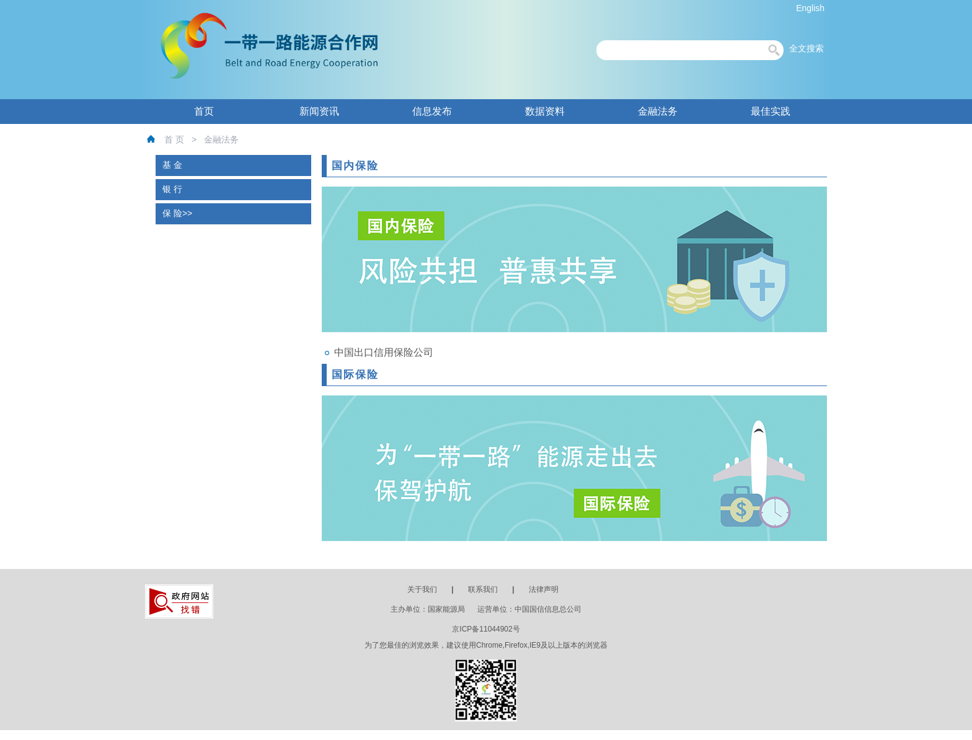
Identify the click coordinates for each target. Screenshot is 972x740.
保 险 (172, 213)
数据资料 (545, 111)
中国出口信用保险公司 (383, 352)
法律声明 (544, 589)
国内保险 (355, 166)
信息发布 (432, 111)
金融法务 (658, 111)
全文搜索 (806, 48)
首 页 (174, 139)
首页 (204, 111)
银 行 (172, 189)
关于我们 (422, 589)
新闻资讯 (319, 111)
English (810, 8)
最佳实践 (770, 111)
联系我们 (483, 589)
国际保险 (355, 375)
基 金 (172, 165)
